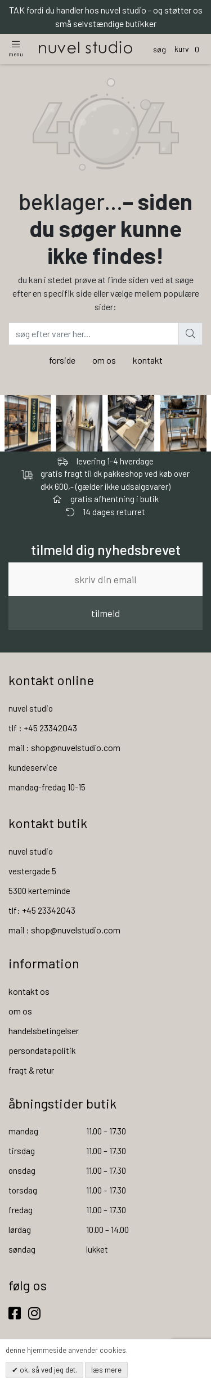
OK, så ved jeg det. (47, 1369)
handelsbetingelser (43, 1030)
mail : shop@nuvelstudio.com (64, 747)
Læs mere (106, 1369)
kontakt (148, 360)
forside (62, 360)
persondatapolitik (42, 1050)
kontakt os (29, 991)
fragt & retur (31, 1070)
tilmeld (105, 613)
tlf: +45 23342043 (41, 910)
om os (104, 360)
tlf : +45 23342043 (42, 727)
